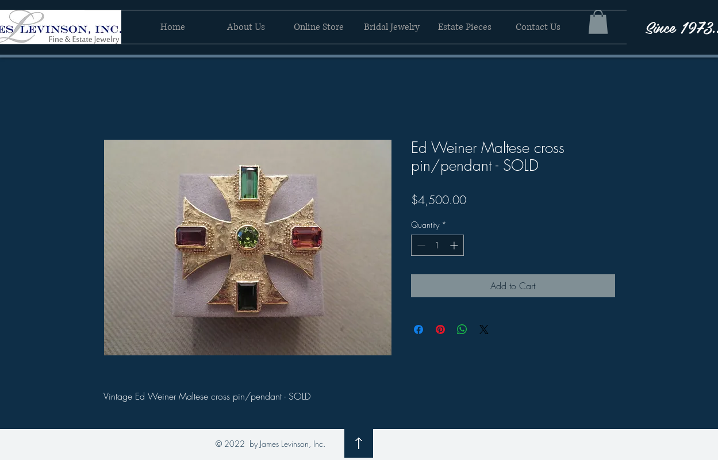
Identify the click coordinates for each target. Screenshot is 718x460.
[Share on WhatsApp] (462, 329)
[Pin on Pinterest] (440, 329)
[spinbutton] (437, 245)
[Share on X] (484, 329)
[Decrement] (420, 245)
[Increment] (455, 245)
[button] (598, 22)
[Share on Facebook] (418, 329)
